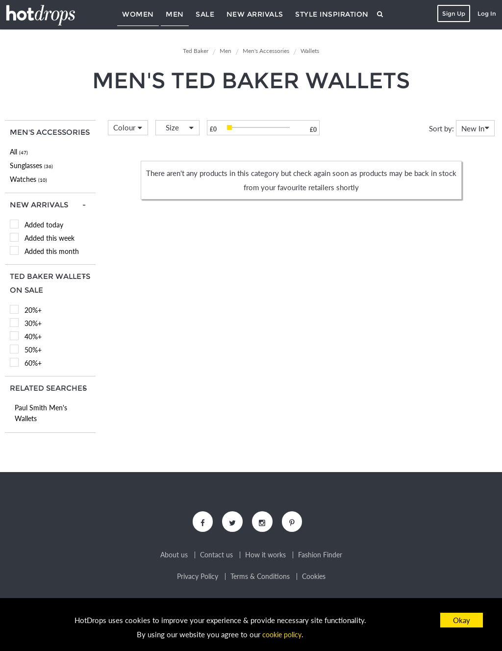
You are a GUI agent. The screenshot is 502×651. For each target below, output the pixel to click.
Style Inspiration (332, 14)
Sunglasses (31, 165)
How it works (265, 556)
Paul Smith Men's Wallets (41, 413)
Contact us (216, 556)
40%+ (33, 336)
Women (138, 14)
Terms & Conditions (260, 578)
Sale (205, 14)
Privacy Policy (197, 578)
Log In (485, 13)
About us (174, 556)
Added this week (50, 238)
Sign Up (452, 13)
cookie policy (281, 634)
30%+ (33, 323)
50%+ (33, 350)
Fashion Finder (320, 556)
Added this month (52, 251)
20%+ (33, 310)
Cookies (314, 578)
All (19, 152)
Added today (44, 225)
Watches (28, 179)
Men (175, 14)
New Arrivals (254, 14)
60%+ (33, 363)
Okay (461, 620)
